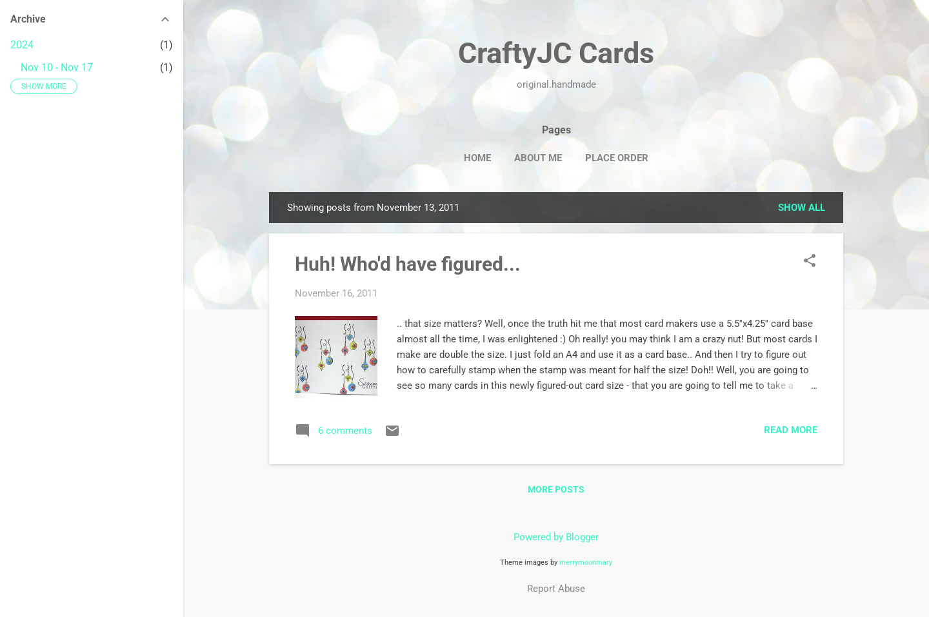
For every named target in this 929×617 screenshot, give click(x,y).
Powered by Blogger (556, 537)
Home (477, 158)
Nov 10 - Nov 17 (57, 67)
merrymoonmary (585, 562)
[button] (809, 262)
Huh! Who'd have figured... (408, 264)
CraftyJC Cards (556, 53)
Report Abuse (556, 588)
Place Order (616, 158)
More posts (556, 489)
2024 (22, 45)
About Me (538, 158)
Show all (801, 207)
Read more (790, 430)
